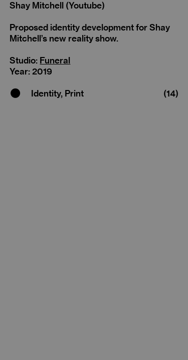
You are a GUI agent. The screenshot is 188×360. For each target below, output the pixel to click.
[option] (94, 166)
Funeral (55, 60)
